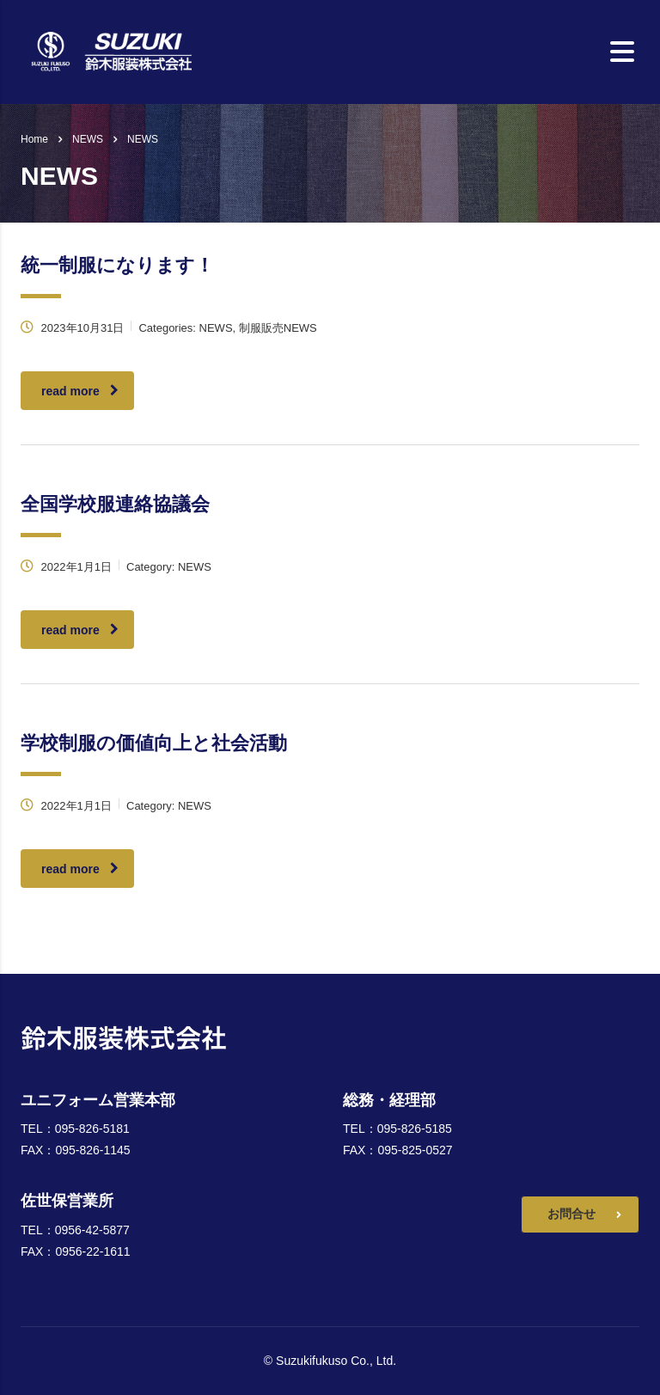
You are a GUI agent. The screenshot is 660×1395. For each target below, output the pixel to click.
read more (80, 391)
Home (34, 139)
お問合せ (584, 1215)
